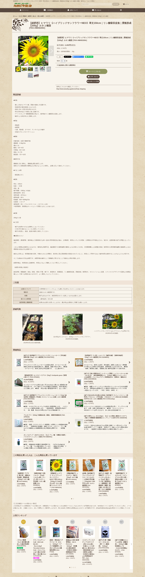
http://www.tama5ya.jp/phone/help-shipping (70, 89)
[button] (121, 10)
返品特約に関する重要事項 (66, 65)
